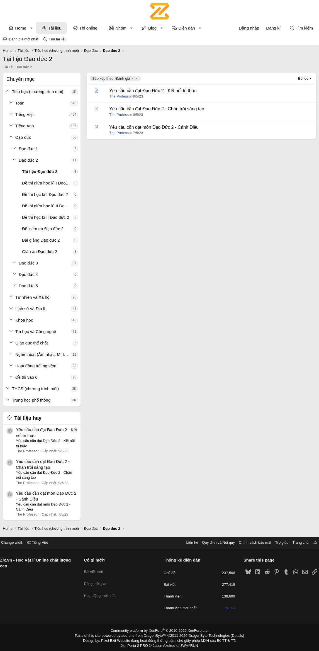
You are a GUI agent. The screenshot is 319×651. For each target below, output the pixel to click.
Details (231, 635)
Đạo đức (23, 137)
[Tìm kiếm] (301, 28)
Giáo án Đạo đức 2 (39, 251)
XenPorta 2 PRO (136, 644)
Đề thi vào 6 (26, 377)
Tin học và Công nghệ (35, 331)
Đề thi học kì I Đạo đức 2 (45, 194)
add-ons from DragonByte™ (145, 635)
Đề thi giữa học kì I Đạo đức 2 (47, 183)
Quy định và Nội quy (214, 542)
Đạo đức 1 (28, 148)
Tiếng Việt (24, 114)
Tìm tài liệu (57, 39)
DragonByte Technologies (205, 635)
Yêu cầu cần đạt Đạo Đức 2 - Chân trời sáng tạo (156, 108)
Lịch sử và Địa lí (30, 308)
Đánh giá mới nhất (23, 39)
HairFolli (226, 608)
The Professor (120, 96)
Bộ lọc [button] (303, 78)
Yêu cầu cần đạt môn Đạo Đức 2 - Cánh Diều (154, 127)
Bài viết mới (95, 569)
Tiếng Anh (24, 125)
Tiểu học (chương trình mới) (37, 91)
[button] (31, 28)
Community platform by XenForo (159, 630)
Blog (152, 28)
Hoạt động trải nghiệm (35, 365)
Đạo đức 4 (28, 274)
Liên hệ (188, 542)
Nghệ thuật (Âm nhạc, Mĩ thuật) (43, 354)
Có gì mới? (97, 560)
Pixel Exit (112, 640)
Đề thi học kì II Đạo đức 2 (45, 217)
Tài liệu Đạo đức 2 (39, 171)
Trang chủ (296, 542)
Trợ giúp (277, 542)
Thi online (88, 28)
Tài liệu (54, 28)
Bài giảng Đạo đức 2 (41, 240)
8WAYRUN (187, 644)
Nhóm (120, 28)
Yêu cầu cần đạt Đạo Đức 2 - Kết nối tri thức (152, 90)
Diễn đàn (186, 28)
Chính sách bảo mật (251, 542)
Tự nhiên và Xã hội (32, 297)
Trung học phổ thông (31, 400)
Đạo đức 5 (28, 285)
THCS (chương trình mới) (35, 388)
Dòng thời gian (97, 579)
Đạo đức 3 (28, 263)
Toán (20, 103)
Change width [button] (16, 542)
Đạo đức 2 (28, 160)
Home (20, 28)
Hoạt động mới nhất (102, 589)
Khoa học (24, 320)
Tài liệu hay (28, 418)
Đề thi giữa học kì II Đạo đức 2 (47, 205)
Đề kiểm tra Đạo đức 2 (43, 228)
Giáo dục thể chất (31, 343)
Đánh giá (113, 78)
